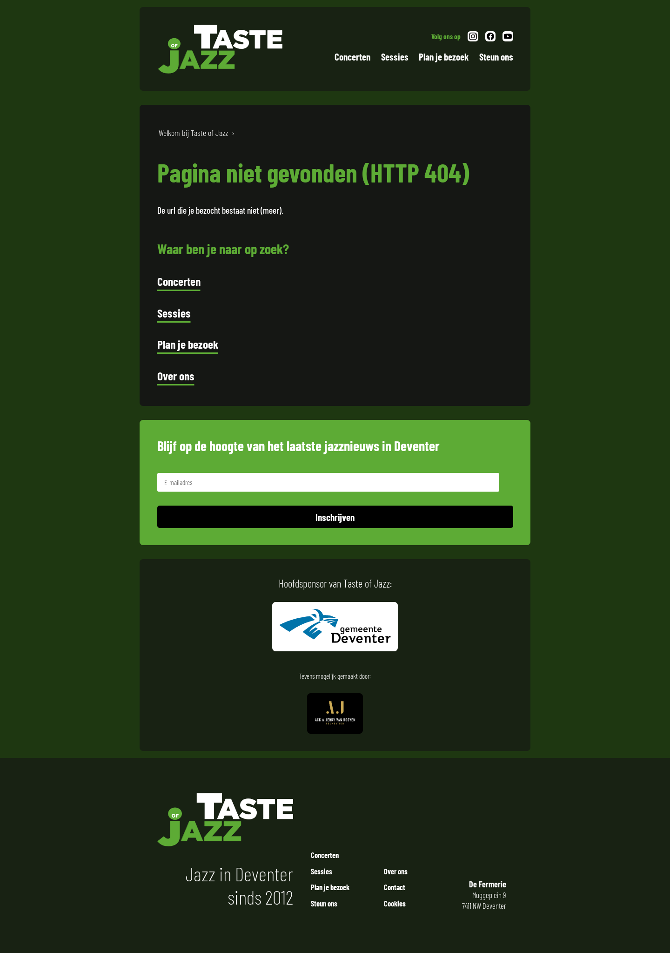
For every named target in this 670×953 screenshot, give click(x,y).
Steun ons (496, 56)
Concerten (352, 56)
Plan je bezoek (444, 56)
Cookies (395, 903)
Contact (394, 887)
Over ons (175, 375)
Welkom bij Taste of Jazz (193, 133)
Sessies (395, 56)
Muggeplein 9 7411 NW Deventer (481, 895)
